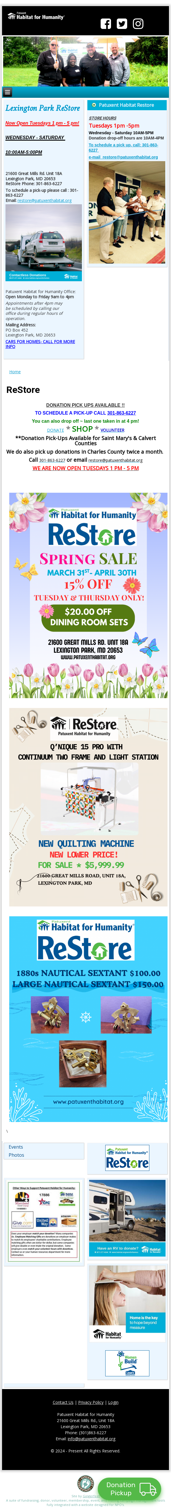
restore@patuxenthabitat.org (45, 200)
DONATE (55, 430)
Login (113, 1402)
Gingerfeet (91, 1496)
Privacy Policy (91, 1402)
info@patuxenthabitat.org (91, 1438)
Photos (16, 1155)
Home (15, 371)
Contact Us (63, 1402)
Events (16, 1147)
